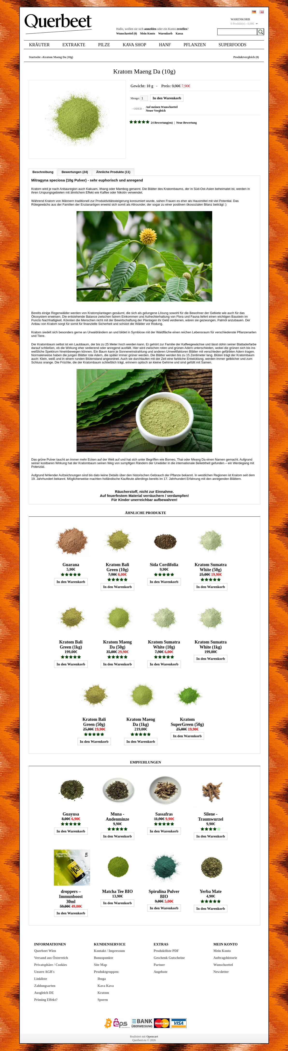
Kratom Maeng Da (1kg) (140, 722)
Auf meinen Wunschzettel (162, 107)
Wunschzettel (223, 965)
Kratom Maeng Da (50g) (117, 644)
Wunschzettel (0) (126, 33)
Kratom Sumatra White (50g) (210, 567)
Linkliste (40, 979)
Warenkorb (165, 33)
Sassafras (164, 814)
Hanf (165, 44)
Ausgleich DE (44, 993)
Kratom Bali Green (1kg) (71, 644)
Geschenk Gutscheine (169, 958)
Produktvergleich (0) (246, 57)
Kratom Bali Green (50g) (94, 722)
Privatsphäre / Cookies (50, 965)
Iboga (102, 979)
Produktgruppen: (106, 972)
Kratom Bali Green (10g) (117, 567)
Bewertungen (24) (75, 172)
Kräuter (39, 44)
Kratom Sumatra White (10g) (164, 644)
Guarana (71, 564)
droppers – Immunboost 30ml (71, 896)
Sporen (103, 1000)
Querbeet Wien (45, 951)
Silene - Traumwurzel (210, 817)
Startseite (35, 57)
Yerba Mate (210, 891)
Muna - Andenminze (117, 817)
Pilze (104, 44)
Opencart (152, 1036)
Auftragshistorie (225, 958)
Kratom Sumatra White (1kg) (210, 644)
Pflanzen (194, 44)
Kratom (103, 993)
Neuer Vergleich (156, 110)
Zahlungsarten (45, 986)
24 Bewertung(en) (162, 122)
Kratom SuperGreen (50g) (187, 722)
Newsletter (221, 972)
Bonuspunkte (103, 958)
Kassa (179, 33)
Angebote (161, 972)
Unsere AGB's (44, 972)
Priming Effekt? (46, 1000)
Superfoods (232, 44)
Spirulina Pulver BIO (164, 894)
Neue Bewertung (186, 122)
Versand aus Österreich (51, 958)
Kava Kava (106, 986)
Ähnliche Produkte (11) (113, 172)
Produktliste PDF (166, 951)
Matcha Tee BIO (117, 891)
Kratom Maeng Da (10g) (58, 57)
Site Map (100, 965)
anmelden (150, 29)
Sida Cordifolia (164, 564)
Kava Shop (134, 44)
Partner (159, 965)
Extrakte (74, 44)
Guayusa (71, 814)
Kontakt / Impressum (109, 951)
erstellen (182, 29)
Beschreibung (43, 172)
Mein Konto (147, 33)
